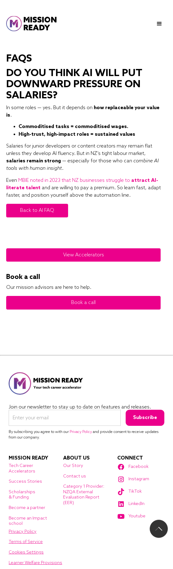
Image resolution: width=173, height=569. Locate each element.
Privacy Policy (23, 531)
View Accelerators (83, 255)
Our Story (73, 465)
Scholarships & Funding (22, 495)
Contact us (74, 476)
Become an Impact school (28, 521)
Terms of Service (26, 542)
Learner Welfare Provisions (35, 563)
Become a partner (27, 508)
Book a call (83, 303)
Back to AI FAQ (37, 210)
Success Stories (25, 481)
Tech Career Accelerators (22, 468)
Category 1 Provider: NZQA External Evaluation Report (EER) (83, 495)
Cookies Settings (26, 552)
